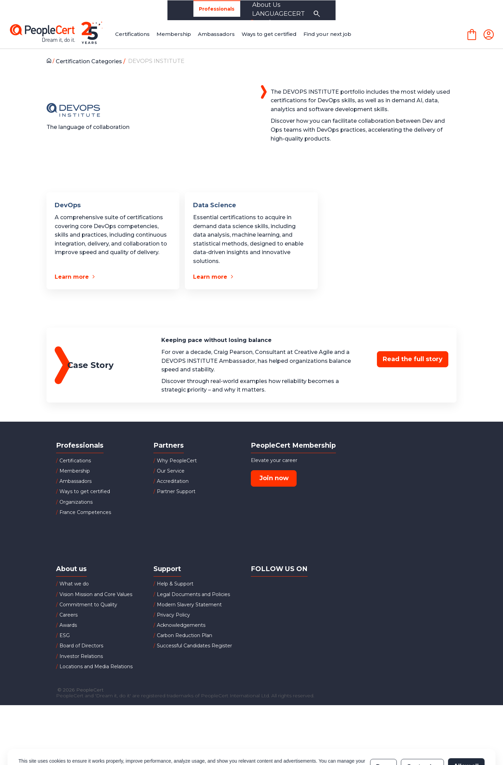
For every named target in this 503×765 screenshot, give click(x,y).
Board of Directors (81, 646)
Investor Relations (81, 656)
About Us (349, 10)
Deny (383, 736)
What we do (74, 584)
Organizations (148, 10)
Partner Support (176, 491)
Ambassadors (75, 481)
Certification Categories (91, 61)
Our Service (171, 471)
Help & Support (175, 584)
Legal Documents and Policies (193, 594)
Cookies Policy (104, 740)
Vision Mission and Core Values (95, 594)
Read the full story (413, 359)
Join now (274, 478)
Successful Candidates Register (194, 646)
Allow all (466, 736)
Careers (68, 615)
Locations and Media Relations (96, 666)
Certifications (75, 461)
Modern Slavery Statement (189, 605)
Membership (74, 471)
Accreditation (173, 481)
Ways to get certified (84, 491)
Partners (199, 10)
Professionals (91, 10)
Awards (68, 625)
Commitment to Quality (88, 605)
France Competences (85, 512)
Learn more (72, 277)
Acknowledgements (181, 625)
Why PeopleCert (177, 461)
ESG (64, 635)
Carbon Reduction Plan (184, 635)
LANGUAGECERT (407, 10)
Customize (422, 736)
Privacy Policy (173, 615)
